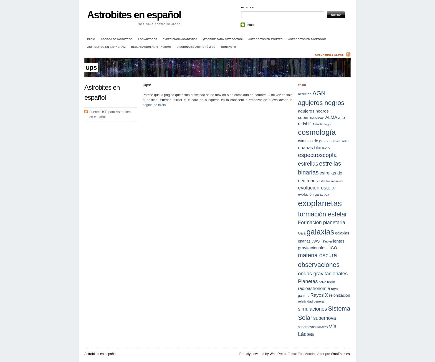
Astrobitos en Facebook (307, 39)
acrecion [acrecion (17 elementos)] (305, 94)
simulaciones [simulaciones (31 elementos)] (312, 309)
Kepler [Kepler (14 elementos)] (327, 241)
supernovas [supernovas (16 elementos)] (307, 327)
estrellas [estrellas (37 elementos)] (308, 164)
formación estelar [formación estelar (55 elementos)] (322, 214)
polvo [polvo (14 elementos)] (322, 282)
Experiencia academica (180, 39)
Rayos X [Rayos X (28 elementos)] (319, 295)
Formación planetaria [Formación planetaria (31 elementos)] (321, 222)
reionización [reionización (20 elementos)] (339, 295)
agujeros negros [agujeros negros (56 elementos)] (321, 102)
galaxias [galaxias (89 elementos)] (320, 232)
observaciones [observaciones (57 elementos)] (319, 264)
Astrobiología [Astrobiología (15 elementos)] (322, 124)
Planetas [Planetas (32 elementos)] (308, 281)
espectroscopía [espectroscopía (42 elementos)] (317, 155)
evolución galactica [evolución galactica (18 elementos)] (313, 194)
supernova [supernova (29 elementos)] (324, 318)
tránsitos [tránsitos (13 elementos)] (322, 327)
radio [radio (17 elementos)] (331, 282)
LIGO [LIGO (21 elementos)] (332, 248)
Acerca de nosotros (116, 39)
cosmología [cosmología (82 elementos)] (317, 132)
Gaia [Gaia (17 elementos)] (301, 233)
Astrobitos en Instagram (106, 46)
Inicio (250, 24)
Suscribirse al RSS (329, 54)
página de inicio (154, 105)
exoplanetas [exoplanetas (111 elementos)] (320, 203)
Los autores (147, 39)
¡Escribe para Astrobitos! (223, 39)
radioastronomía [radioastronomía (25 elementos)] (314, 288)
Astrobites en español (134, 15)
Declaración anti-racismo (151, 46)
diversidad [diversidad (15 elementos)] (342, 141)
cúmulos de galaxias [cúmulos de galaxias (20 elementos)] (316, 141)
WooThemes (340, 354)
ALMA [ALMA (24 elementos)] (331, 117)
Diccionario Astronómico (196, 46)
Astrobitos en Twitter (265, 39)
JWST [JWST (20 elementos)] (317, 241)
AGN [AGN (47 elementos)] (318, 93)
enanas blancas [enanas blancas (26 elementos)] (314, 147)
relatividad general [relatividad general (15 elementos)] (311, 301)
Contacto (228, 46)
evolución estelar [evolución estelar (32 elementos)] (317, 188)
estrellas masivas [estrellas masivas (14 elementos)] (331, 181)
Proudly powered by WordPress (262, 354)
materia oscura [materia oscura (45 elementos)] (317, 255)
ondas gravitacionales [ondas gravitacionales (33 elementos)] (323, 273)
